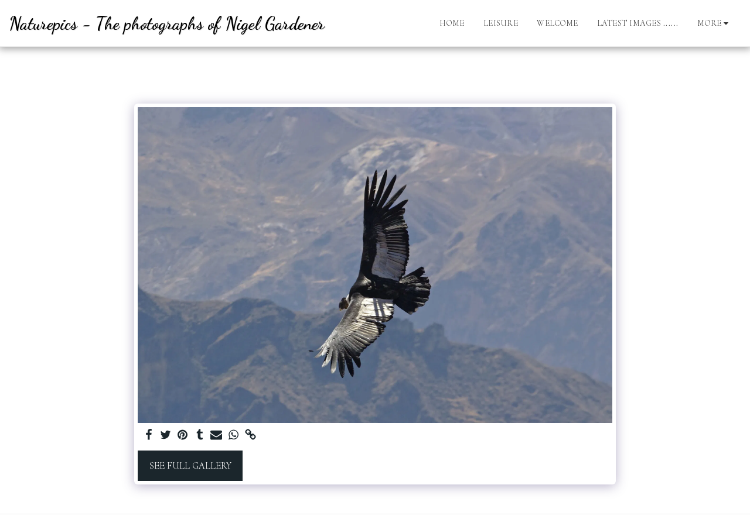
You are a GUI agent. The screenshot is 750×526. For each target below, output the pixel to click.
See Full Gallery (190, 466)
